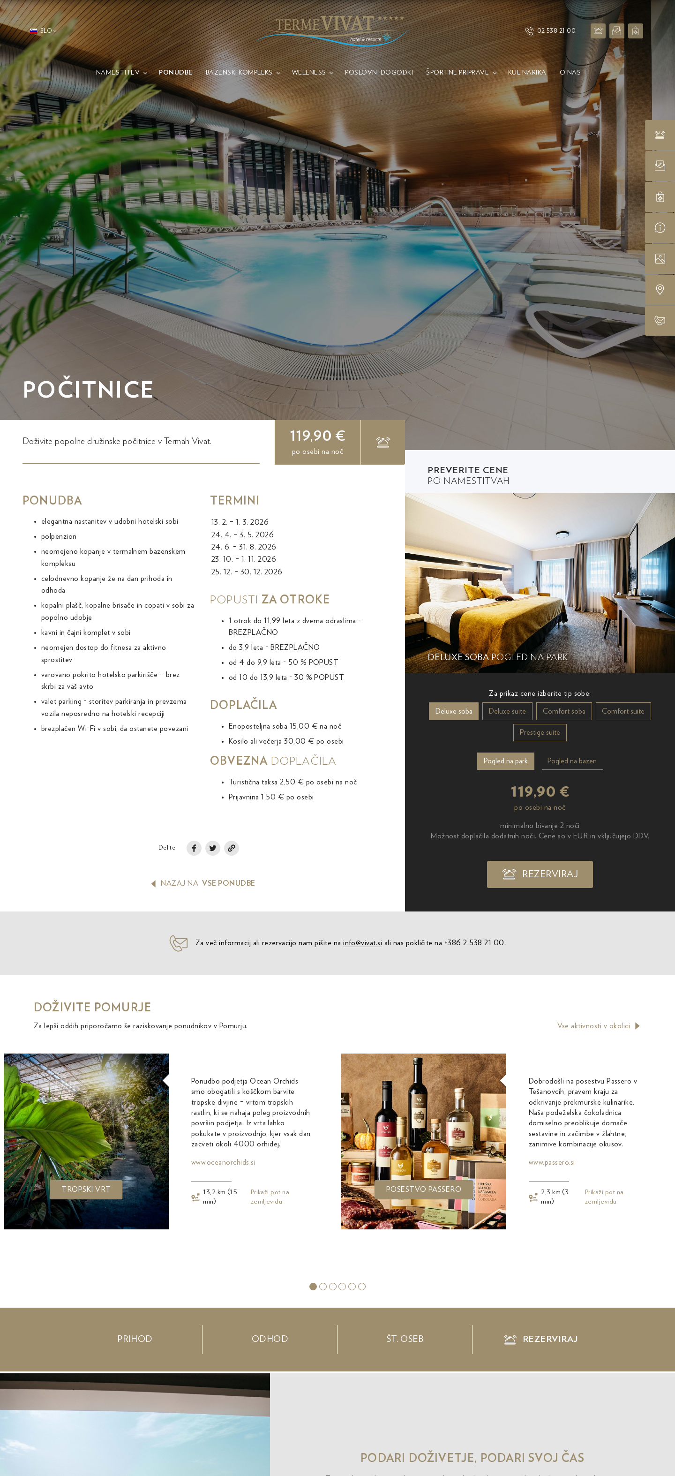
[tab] (313, 1286)
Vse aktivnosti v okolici (599, 1026)
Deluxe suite (507, 711)
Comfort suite (623, 711)
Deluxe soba (453, 711)
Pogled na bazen (572, 761)
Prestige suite (540, 732)
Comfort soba (564, 711)
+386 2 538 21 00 (474, 957)
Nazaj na (202, 883)
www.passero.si (552, 1162)
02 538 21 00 (550, 31)
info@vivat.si (362, 957)
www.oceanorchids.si (223, 1162)
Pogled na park (506, 761)
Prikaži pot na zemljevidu (270, 1197)
